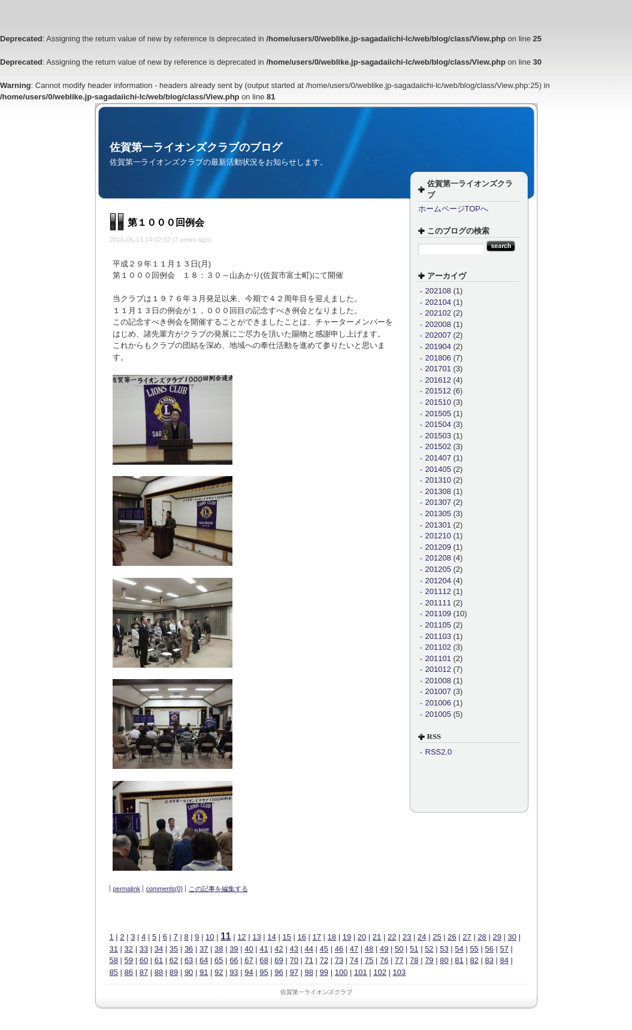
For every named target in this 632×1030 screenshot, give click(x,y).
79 (429, 960)
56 (489, 948)
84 (504, 960)
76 (384, 960)
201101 (438, 658)
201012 (438, 669)
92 (218, 972)
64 (203, 960)
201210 (438, 535)
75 (369, 960)
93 (233, 972)
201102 (438, 647)
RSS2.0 (438, 751)
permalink (127, 888)
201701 (438, 368)
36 (189, 948)
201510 (438, 402)
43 (293, 948)
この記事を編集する (218, 888)
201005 (438, 714)
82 (474, 960)
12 (241, 936)
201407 (438, 457)
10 (209, 936)
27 (466, 936)
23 (407, 936)
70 (293, 960)
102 (379, 972)
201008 (438, 680)
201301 (438, 524)
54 (459, 948)
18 (332, 936)
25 (437, 936)
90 (189, 972)
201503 (438, 435)
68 (263, 960)
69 (278, 960)
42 (278, 948)
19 (347, 936)
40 (248, 948)
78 (414, 960)
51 (414, 948)
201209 (438, 547)
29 (496, 936)
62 (174, 960)
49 (384, 948)
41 (263, 948)
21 (377, 936)
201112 (438, 591)
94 (248, 972)
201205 (438, 569)
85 (114, 972)
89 (174, 972)
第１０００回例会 (166, 222)
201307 (438, 502)
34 (159, 948)
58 (114, 960)
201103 (438, 636)
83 (489, 960)
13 (256, 936)
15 (286, 936)
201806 (438, 357)
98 (309, 972)
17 (317, 936)
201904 (438, 346)
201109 (438, 613)
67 (248, 960)
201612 (438, 379)
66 (233, 960)
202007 (438, 335)
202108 (438, 290)
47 (354, 948)
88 (159, 972)
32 (129, 948)
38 (218, 948)
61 (159, 960)
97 (293, 972)
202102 (438, 312)
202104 (438, 302)
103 (399, 972)
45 (324, 948)
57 (504, 948)
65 (218, 960)
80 (444, 960)
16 (301, 936)
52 (429, 948)
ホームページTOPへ (453, 208)
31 (114, 948)
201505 (438, 413)
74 (354, 960)
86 (129, 972)
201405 (438, 469)
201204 (438, 580)
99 (324, 972)
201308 (438, 491)
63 (189, 960)
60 (144, 960)
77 (399, 960)
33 (144, 948)
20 (362, 936)
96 (278, 972)
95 (263, 972)
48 (369, 948)
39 (233, 948)
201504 (438, 424)
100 (341, 972)
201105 (438, 624)
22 (392, 936)
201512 (438, 390)
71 (309, 960)
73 (339, 960)
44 (309, 948)
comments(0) (164, 888)
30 (512, 936)
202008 (438, 324)
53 (444, 948)
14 (271, 936)
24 (422, 936)
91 (203, 972)
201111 (438, 602)
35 (174, 948)
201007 (438, 691)
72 (324, 960)
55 (474, 948)
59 (129, 960)
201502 (438, 446)
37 (203, 948)
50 (399, 948)
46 (339, 948)
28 (481, 936)
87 (144, 972)
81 (459, 960)
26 (451, 936)
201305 (438, 513)
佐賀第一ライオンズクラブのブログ (196, 147)
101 (360, 972)
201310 (438, 479)
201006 (438, 702)
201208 (438, 557)
